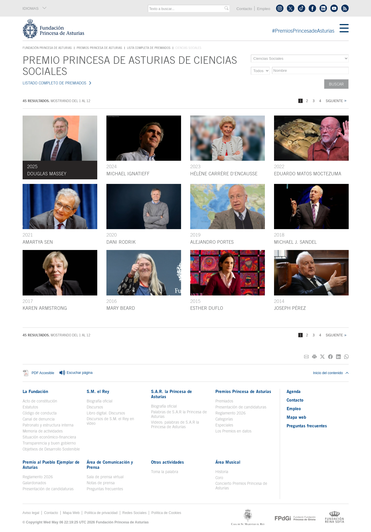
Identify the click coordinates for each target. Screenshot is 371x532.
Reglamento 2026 (230, 413)
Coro (219, 477)
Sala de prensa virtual (105, 477)
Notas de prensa (101, 483)
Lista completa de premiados (148, 47)
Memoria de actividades (43, 431)
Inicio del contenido (330, 373)
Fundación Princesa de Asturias (47, 48)
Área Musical (227, 461)
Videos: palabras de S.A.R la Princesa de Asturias (175, 424)
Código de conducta (40, 413)
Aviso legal (31, 513)
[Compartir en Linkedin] (338, 357)
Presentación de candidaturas (240, 407)
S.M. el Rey (98, 391)
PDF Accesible (43, 373)
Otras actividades (167, 461)
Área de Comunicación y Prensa (110, 464)
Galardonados (34, 483)
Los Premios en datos (233, 431)
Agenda (294, 391)
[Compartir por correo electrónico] (306, 357)
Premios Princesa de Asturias (99, 47)
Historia (221, 471)
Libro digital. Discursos (106, 413)
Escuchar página (76, 373)
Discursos (95, 407)
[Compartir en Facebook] (330, 357)
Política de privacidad (101, 513)
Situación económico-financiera (49, 437)
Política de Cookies (166, 513)
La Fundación (35, 391)
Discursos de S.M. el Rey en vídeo (110, 421)
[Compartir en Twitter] (322, 357)
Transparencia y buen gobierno (49, 443)
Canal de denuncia (39, 419)
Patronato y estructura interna (48, 425)
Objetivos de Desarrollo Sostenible (51, 449)
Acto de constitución (40, 401)
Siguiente (334, 101)
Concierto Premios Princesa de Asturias (241, 485)
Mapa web (296, 417)
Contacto (244, 9)
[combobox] (187, 9)
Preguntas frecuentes (105, 489)
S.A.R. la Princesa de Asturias (171, 394)
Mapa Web (71, 513)
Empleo (263, 9)
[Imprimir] (314, 357)
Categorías (224, 419)
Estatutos (30, 407)
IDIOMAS (35, 8)
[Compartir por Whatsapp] (346, 357)
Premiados (224, 401)
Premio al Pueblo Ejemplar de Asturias (51, 464)
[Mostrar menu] (344, 28)
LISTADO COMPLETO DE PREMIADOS (54, 83)
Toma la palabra (164, 471)
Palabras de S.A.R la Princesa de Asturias (179, 414)
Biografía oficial (99, 401)
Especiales (224, 425)
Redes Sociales (134, 513)
